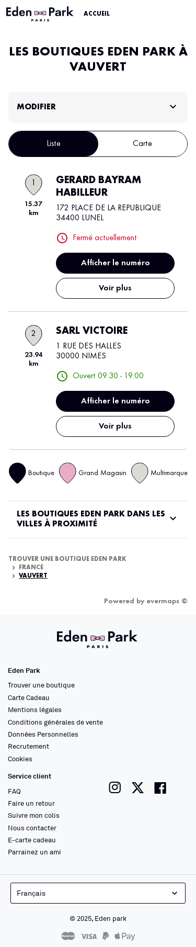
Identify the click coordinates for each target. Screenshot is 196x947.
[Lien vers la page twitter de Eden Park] (138, 788)
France (31, 568)
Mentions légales (35, 709)
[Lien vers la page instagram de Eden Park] (115, 788)
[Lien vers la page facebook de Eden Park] (160, 788)
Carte (142, 144)
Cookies (20, 758)
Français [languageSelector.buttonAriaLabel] (98, 893)
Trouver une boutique (41, 685)
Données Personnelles (43, 734)
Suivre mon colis (34, 815)
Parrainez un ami (34, 852)
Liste (54, 144)
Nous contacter (32, 828)
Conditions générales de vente (55, 722)
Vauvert (33, 576)
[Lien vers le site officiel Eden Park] (40, 14)
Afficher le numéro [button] (115, 263)
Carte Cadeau (29, 697)
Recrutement (28, 746)
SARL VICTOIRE (92, 331)
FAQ (14, 791)
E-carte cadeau (32, 840)
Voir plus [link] (115, 288)
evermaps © (167, 601)
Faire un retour (31, 803)
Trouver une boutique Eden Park (67, 559)
